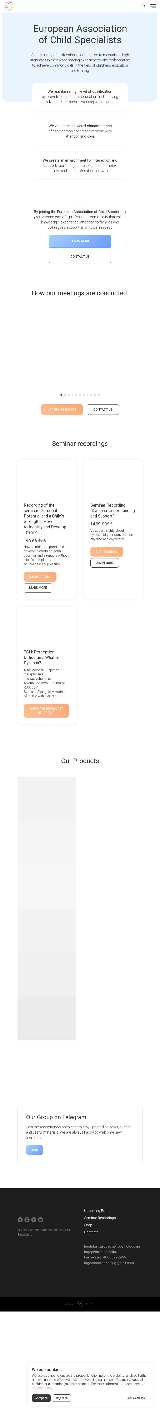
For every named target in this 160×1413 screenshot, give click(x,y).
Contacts (91, 1232)
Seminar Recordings (100, 1218)
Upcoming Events (97, 1211)
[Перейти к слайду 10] (95, 395)
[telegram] (20, 1219)
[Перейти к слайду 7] (84, 395)
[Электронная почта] (40, 1219)
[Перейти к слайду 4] (72, 395)
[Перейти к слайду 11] (99, 395)
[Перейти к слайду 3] (69, 395)
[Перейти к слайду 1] (61, 395)
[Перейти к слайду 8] (87, 395)
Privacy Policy (42, 1388)
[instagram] (27, 1219)
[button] (142, 6)
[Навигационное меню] (153, 6)
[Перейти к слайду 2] (65, 395)
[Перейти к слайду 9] (91, 395)
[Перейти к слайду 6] (80, 395)
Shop (88, 1225)
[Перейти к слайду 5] (76, 395)
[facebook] (33, 1219)
